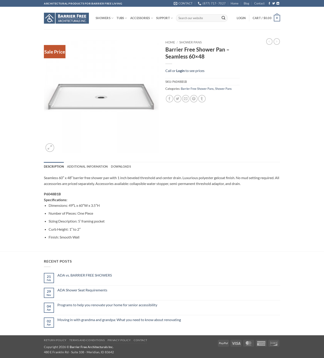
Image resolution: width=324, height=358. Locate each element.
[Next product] (269, 41)
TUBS (122, 18)
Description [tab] (54, 166)
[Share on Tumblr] (202, 98)
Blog (246, 3)
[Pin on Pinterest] (194, 98)
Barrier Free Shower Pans (197, 88)
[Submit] (223, 18)
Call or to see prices (185, 70)
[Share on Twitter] (177, 98)
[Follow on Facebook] (269, 3)
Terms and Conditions (87, 340)
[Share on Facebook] (169, 98)
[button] (241, 18)
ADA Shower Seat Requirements (82, 290)
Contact (259, 3)
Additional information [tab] (87, 166)
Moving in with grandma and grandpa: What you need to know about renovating (119, 319)
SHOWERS (104, 18)
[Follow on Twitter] (273, 3)
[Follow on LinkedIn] (278, 3)
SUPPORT (164, 18)
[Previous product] (277, 41)
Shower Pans (190, 42)
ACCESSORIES (141, 18)
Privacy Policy (119, 340)
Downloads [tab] (121, 166)
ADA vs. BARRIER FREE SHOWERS (84, 275)
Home (234, 3)
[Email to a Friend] (185, 98)
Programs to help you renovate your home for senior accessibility (107, 305)
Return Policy (55, 340)
